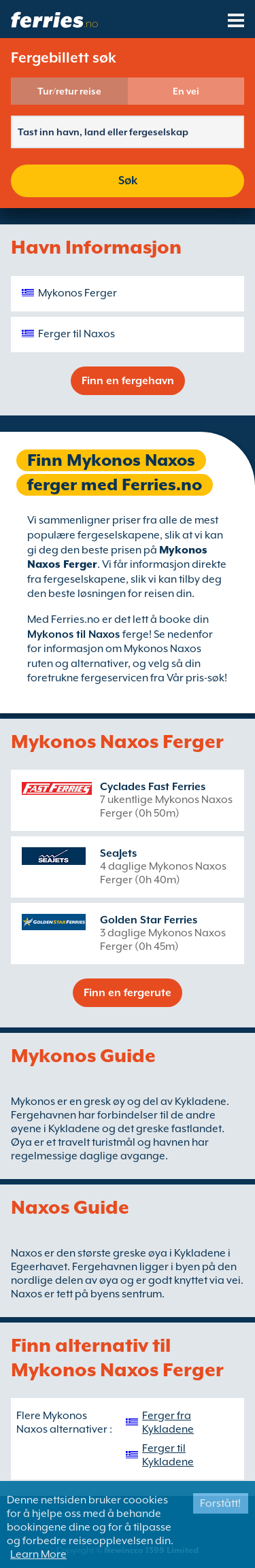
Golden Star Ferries (148, 920)
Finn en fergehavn (128, 381)
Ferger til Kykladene (168, 1455)
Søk (127, 180)
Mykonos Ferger (77, 293)
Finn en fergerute (127, 993)
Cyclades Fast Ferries (152, 787)
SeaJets (118, 853)
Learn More (38, 1554)
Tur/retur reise (69, 91)
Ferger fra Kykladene (168, 1422)
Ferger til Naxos (76, 334)
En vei (186, 91)
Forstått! (220, 1503)
